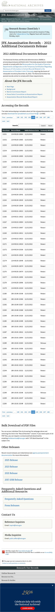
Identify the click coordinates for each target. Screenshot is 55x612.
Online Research (8, 573)
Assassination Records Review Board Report (22, 97)
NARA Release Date (32, 130)
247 (44, 117)
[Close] (52, 585)
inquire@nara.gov (15, 525)
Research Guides (8, 580)
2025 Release (11, 460)
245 (37, 117)
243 (29, 117)
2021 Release (11, 473)
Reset (50, 126)
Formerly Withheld (47, 130)
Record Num (15, 130)
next (3, 121)
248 (48, 117)
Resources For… (8, 577)
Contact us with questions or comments (13, 563)
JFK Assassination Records (30, 19)
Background (11, 89)
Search (48, 10)
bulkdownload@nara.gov (16, 438)
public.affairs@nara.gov (17, 538)
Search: (15, 125)
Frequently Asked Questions (19, 499)
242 (25, 117)
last (8, 121)
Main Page (10, 87)
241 (22, 117)
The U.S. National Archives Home (22, 4)
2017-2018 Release (13, 479)
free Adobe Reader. (25, 551)
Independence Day (22, 34)
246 (40, 117)
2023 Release (11, 466)
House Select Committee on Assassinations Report (24, 94)
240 (18, 117)
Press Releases (12, 505)
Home (3, 19)
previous (10, 117)
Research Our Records (13, 19)
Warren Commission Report (16, 92)
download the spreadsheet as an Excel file (22, 114)
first (3, 117)
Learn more (27, 608)
